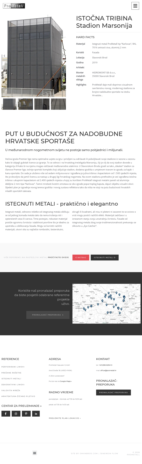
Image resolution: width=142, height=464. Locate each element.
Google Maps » (66, 381)
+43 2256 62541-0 (105, 365)
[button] (34, 55)
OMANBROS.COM (89, 453)
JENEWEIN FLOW (109, 453)
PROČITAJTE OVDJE (58, 257)
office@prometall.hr (108, 370)
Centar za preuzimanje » (21, 406)
